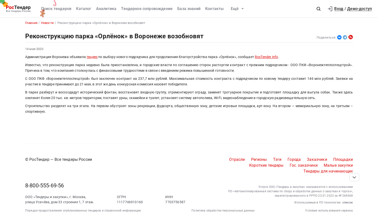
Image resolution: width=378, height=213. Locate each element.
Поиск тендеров (56, 8)
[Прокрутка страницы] (354, 177)
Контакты (214, 8)
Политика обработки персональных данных (223, 210)
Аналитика (106, 8)
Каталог (83, 8)
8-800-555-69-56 (44, 186)
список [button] (347, 202)
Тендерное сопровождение (147, 8)
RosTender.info (266, 57)
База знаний (188, 8)
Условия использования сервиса (329, 210)
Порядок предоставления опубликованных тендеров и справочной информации (83, 210)
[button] (318, 8)
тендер (92, 57)
